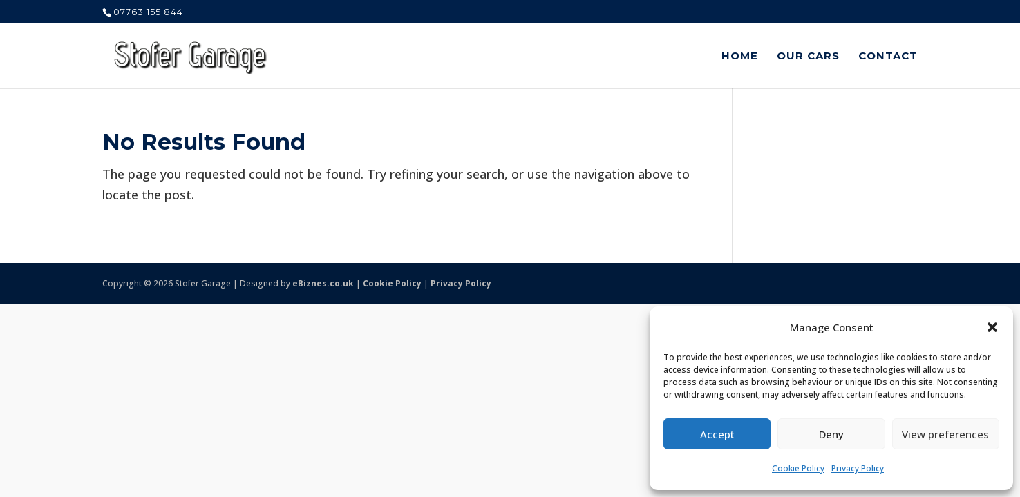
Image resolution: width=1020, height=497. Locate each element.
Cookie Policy (798, 468)
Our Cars (808, 56)
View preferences (945, 434)
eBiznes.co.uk (323, 283)
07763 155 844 (148, 11)
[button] (992, 327)
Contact (888, 56)
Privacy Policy (857, 468)
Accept (717, 434)
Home (739, 56)
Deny (831, 434)
